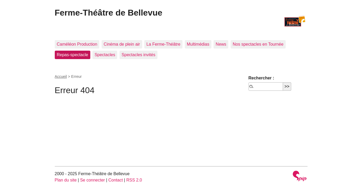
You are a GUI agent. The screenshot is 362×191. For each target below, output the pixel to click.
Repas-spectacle (72, 54)
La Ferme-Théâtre (163, 44)
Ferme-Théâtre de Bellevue (108, 12)
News (221, 44)
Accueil (61, 76)
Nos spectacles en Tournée (258, 44)
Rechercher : (261, 78)
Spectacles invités (138, 54)
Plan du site (66, 180)
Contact (115, 180)
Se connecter (92, 180)
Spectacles (105, 54)
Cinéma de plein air (122, 44)
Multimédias (198, 44)
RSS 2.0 (134, 180)
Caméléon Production (77, 44)
